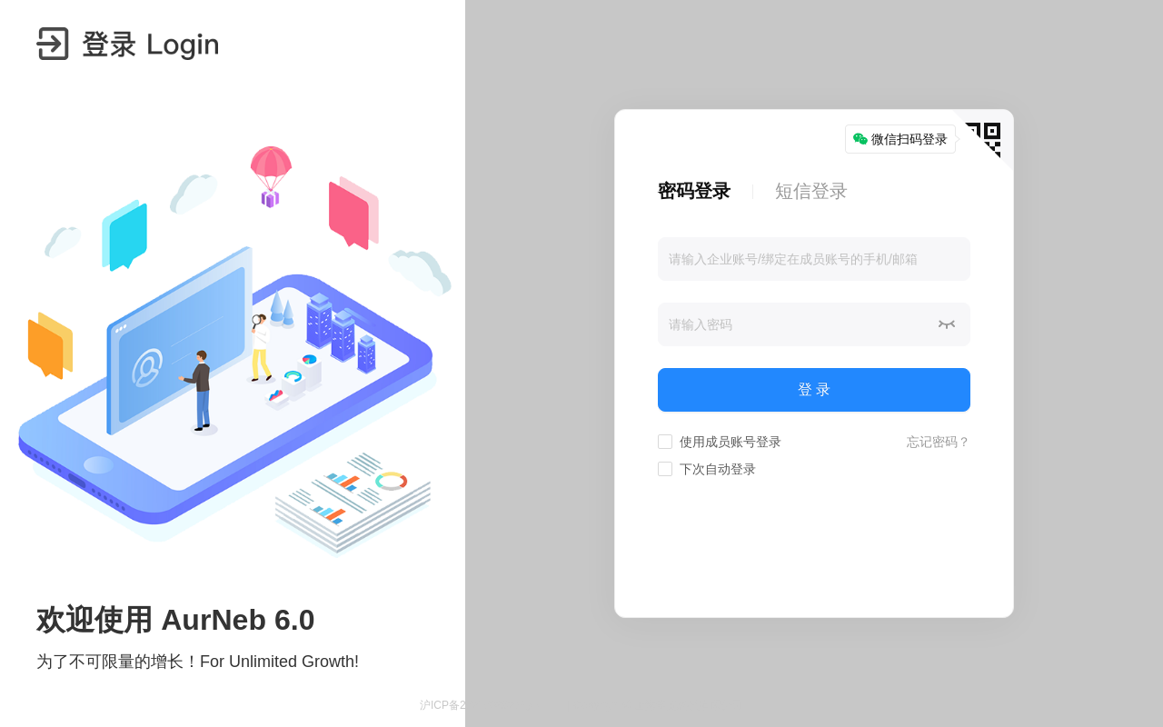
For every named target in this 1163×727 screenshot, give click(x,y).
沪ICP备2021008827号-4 (480, 705)
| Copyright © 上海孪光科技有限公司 (655, 705)
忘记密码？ (938, 441)
